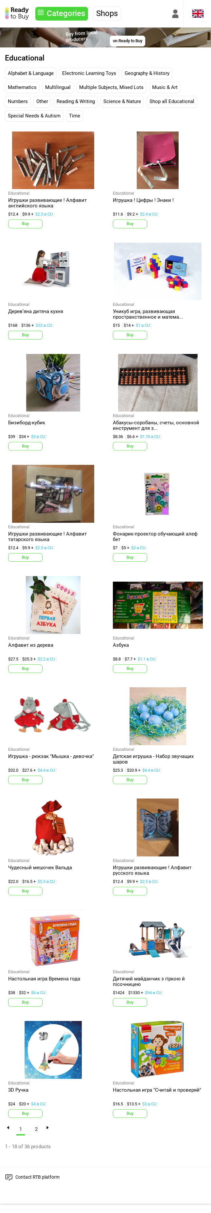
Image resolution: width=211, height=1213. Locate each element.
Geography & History (147, 73)
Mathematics (22, 87)
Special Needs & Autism (34, 116)
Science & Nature (122, 101)
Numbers (18, 101)
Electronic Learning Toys (89, 73)
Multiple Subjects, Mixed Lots (111, 87)
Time (74, 116)
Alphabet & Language (31, 73)
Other (42, 101)
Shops (107, 13)
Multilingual (58, 87)
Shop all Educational (171, 101)
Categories (66, 13)
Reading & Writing (76, 101)
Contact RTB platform (37, 1177)
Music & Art (165, 87)
